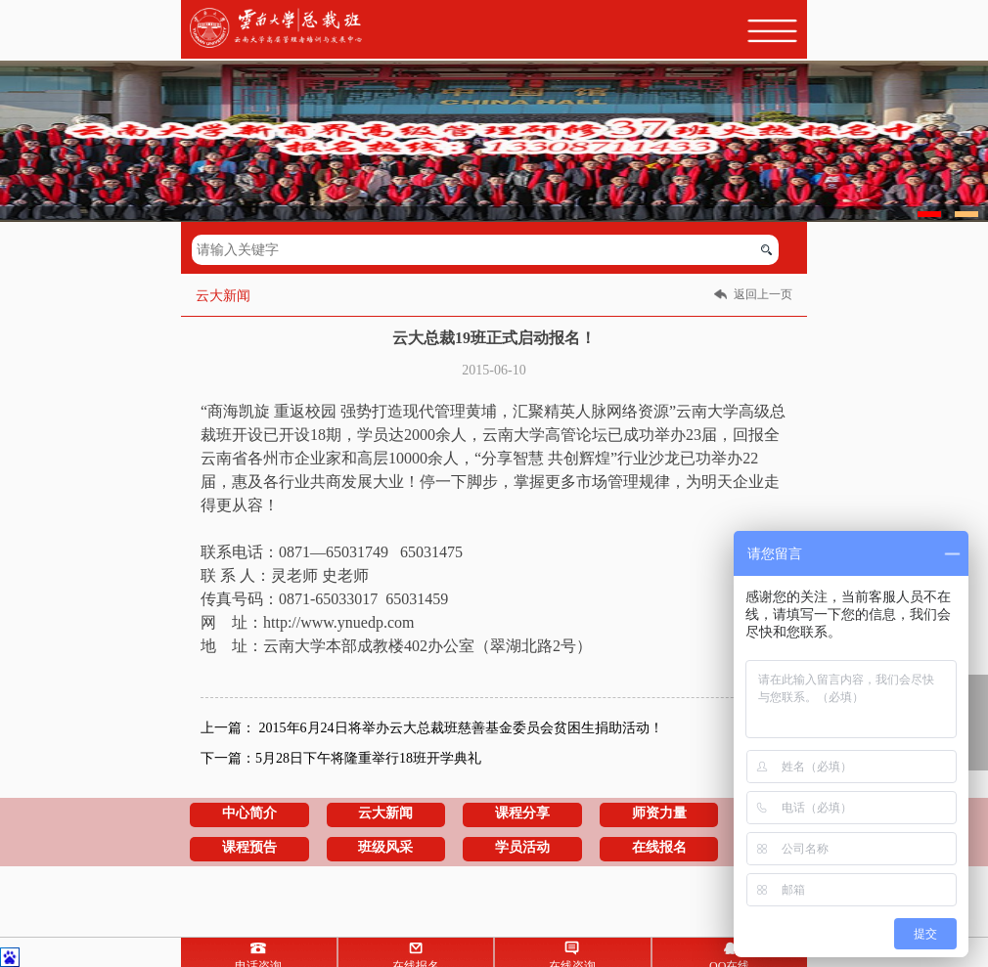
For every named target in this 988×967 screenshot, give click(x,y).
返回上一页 (763, 294)
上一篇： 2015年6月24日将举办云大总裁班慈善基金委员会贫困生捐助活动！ (432, 728)
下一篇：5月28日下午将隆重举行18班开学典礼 (341, 758)
